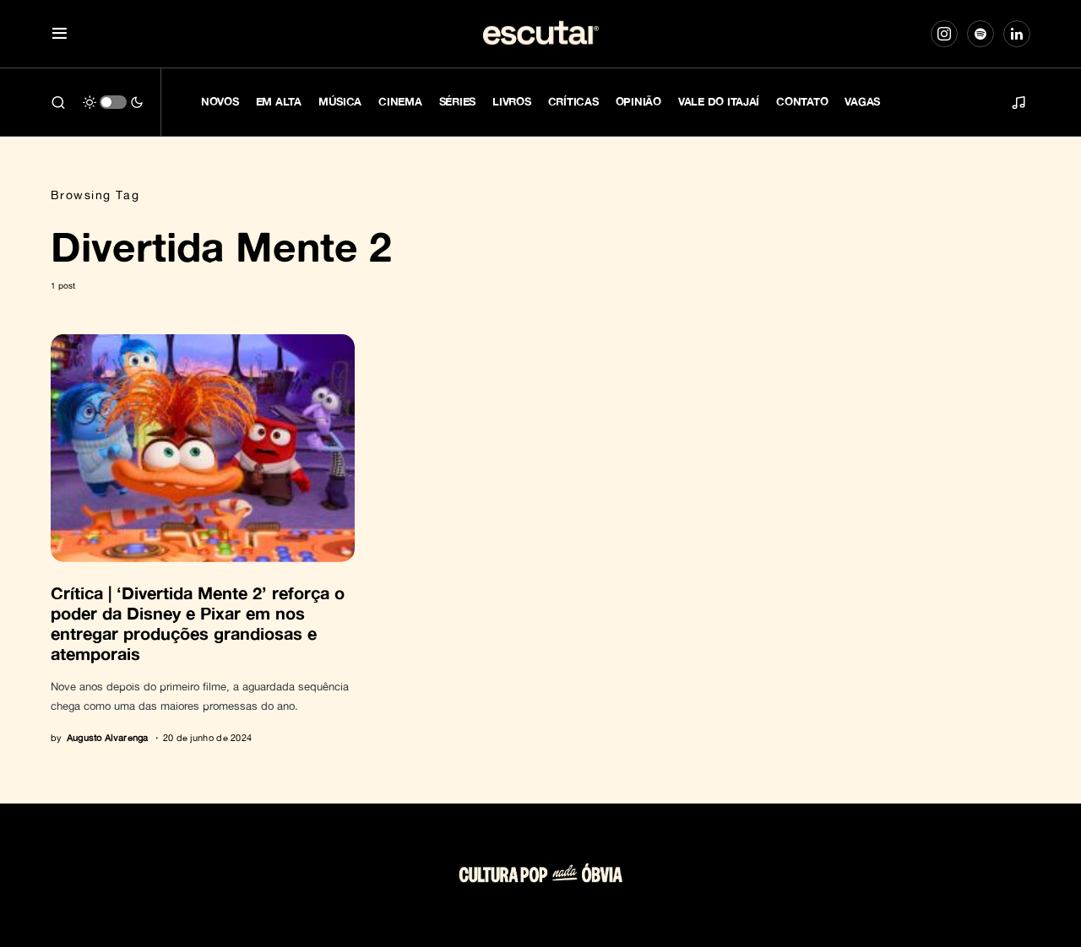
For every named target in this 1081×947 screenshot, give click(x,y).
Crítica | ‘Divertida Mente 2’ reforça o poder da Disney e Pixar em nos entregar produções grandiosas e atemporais (198, 622)
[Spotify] (980, 34)
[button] (59, 34)
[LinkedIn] (1016, 34)
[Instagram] (944, 34)
